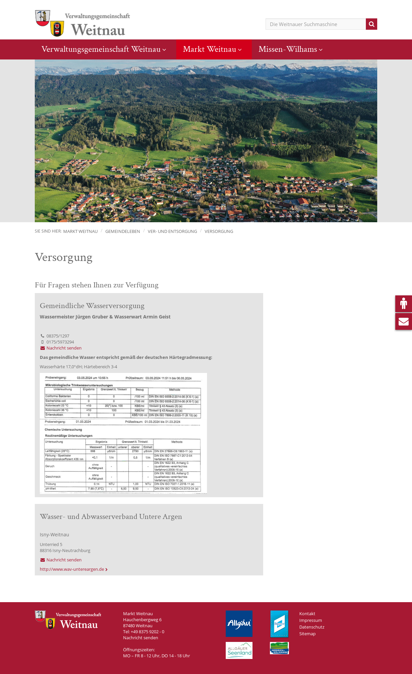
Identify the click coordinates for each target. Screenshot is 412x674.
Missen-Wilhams (288, 49)
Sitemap (307, 634)
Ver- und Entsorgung (172, 231)
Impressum (310, 620)
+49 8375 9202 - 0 (147, 632)
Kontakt (307, 614)
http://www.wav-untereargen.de (72, 569)
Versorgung (219, 231)
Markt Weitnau (209, 49)
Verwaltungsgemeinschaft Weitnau (101, 49)
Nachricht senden (61, 348)
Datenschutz (311, 627)
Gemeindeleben (122, 231)
